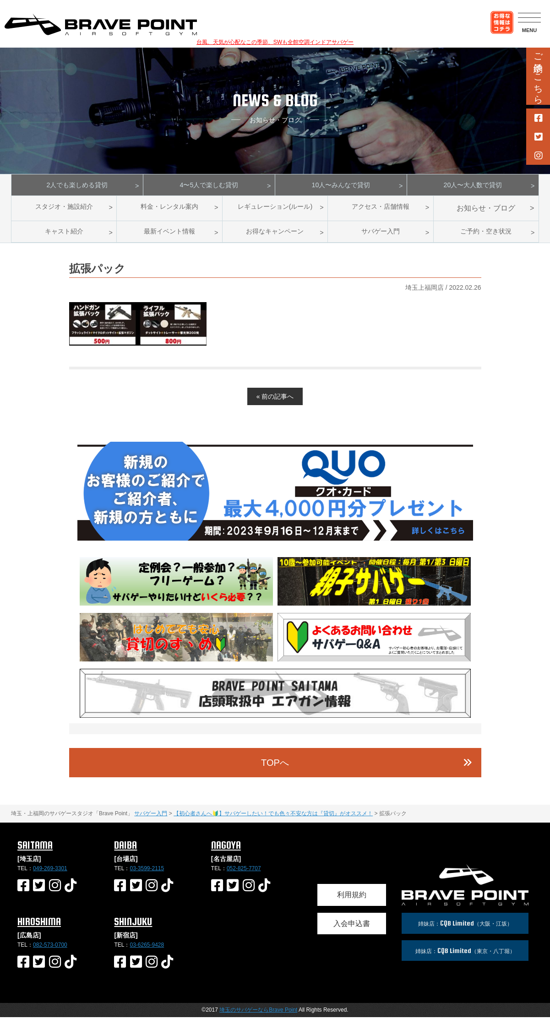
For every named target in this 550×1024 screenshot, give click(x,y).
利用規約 (351, 901)
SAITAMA (35, 852)
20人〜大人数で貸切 (473, 186)
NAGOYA (226, 852)
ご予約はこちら (538, 73)
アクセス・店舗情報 (381, 212)
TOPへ (275, 769)
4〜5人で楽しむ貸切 (209, 186)
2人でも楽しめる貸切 (77, 186)
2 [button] (234, 538)
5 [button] (275, 538)
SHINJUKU (133, 928)
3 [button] (247, 538)
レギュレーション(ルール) (275, 212)
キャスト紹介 (64, 236)
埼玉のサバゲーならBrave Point (258, 1016)
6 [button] (289, 538)
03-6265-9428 (147, 951)
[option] (275, 498)
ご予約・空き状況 (486, 236)
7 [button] (302, 538)
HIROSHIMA (39, 928)
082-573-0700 (50, 951)
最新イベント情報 (169, 236)
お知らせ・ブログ (486, 212)
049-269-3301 (50, 875)
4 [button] (261, 538)
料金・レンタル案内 (169, 212)
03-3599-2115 (147, 875)
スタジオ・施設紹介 (64, 212)
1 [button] (220, 538)
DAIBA (125, 852)
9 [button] (330, 538)
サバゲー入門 (381, 236)
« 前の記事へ (275, 403)
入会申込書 (351, 930)
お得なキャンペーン (275, 236)
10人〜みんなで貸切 (341, 186)
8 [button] (316, 538)
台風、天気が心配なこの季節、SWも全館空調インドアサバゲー (275, 42)
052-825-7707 (244, 875)
